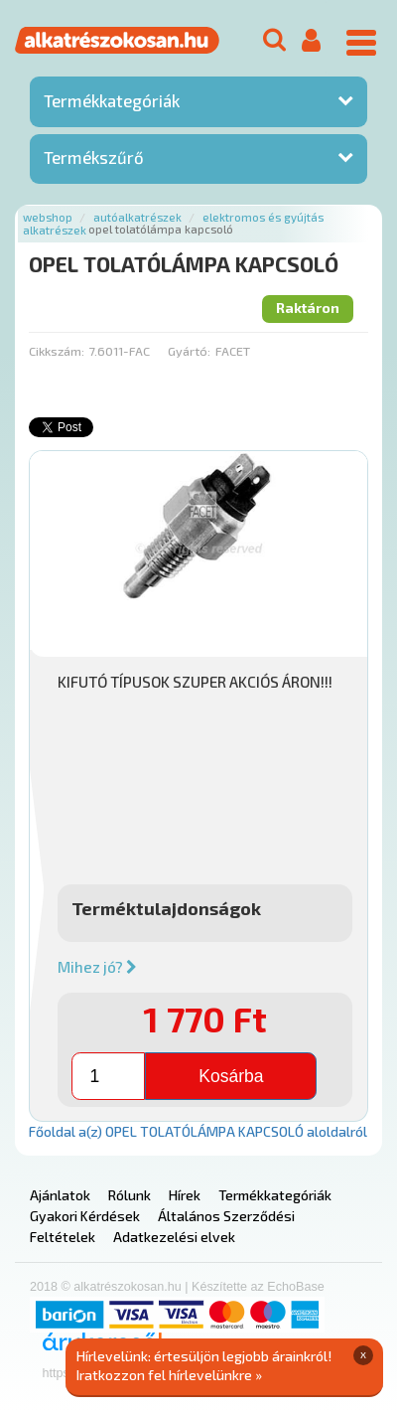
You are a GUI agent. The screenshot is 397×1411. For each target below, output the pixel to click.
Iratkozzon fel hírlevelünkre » (169, 1374)
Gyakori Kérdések (85, 1215)
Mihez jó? (97, 967)
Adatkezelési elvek (174, 1236)
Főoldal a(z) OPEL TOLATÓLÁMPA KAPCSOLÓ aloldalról (198, 1131)
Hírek (184, 1194)
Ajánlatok (60, 1194)
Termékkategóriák (112, 100)
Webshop (47, 217)
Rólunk (129, 1194)
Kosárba (230, 1076)
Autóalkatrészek (137, 217)
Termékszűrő (94, 157)
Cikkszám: (56, 351)
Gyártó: (189, 351)
